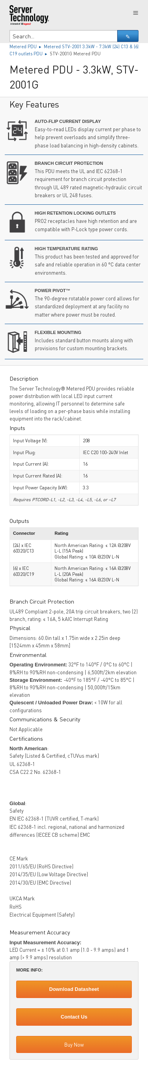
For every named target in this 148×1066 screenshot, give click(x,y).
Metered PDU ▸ (26, 46)
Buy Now (74, 1044)
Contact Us (74, 1017)
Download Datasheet (74, 989)
